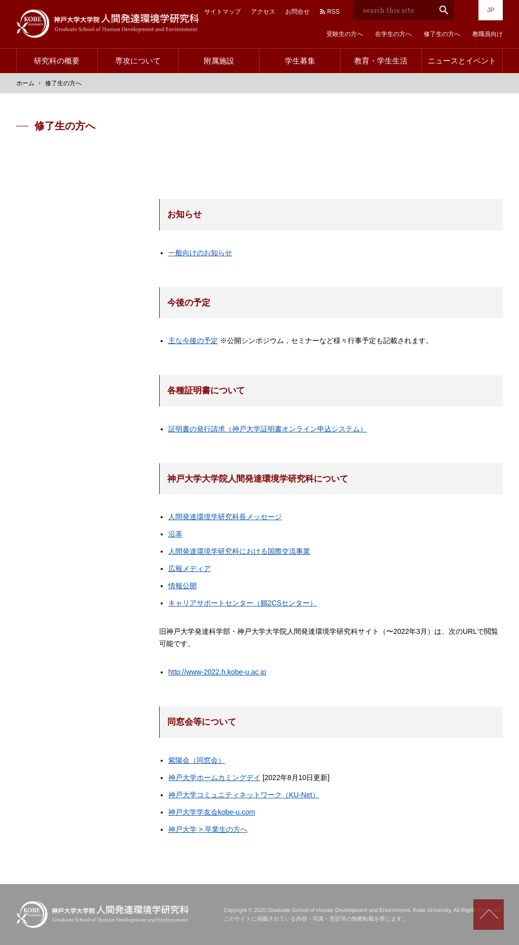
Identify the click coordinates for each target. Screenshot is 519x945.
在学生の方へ (393, 34)
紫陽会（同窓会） (196, 760)
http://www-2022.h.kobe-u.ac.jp (217, 672)
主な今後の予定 (193, 340)
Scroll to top (488, 914)
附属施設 (219, 60)
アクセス (263, 11)
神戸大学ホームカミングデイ (214, 777)
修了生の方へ (442, 34)
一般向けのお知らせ (200, 253)
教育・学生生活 (380, 60)
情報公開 (182, 586)
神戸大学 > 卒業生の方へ (207, 829)
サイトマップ (222, 11)
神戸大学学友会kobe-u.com (211, 812)
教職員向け (487, 34)
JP (490, 10)
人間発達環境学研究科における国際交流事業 (239, 551)
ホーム (25, 83)
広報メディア (189, 568)
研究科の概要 (57, 60)
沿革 (175, 534)
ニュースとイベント (462, 60)
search (444, 10)
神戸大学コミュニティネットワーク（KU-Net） (243, 795)
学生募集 (300, 60)
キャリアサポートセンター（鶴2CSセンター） (242, 603)
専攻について (138, 60)
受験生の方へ (344, 34)
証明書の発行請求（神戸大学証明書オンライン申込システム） (267, 429)
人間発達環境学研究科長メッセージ (225, 517)
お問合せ (297, 11)
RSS (333, 11)
